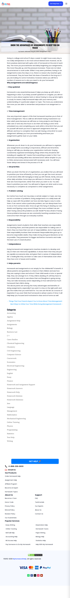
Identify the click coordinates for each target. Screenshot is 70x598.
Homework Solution (14, 396)
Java (8, 403)
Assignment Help (45, 51)
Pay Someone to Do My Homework (18, 544)
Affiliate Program (11, 484)
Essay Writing (10, 525)
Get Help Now (55, 4)
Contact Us (39, 514)
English (10, 373)
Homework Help (13, 392)
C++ (8, 336)
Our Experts (39, 506)
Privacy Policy (10, 506)
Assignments (12, 324)
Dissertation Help (42, 525)
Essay (9, 377)
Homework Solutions (15, 400)
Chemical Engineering (15, 343)
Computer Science (14, 354)
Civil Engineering (13, 351)
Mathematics (12, 415)
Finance (10, 381)
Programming (12, 430)
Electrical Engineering (15, 366)
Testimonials (39, 502)
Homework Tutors (42, 529)
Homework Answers (15, 388)
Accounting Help (11, 537)
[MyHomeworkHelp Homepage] (10, 3)
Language (10, 407)
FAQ (36, 498)
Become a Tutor (11, 498)
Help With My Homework (44, 544)
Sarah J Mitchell (25, 51)
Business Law (12, 332)
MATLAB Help (10, 533)
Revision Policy (10, 514)
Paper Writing (40, 533)
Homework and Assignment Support (21, 385)
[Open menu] (66, 4)
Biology (10, 328)
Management (12, 411)
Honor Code (9, 502)
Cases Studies (12, 339)
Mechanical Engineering (16, 418)
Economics (11, 362)
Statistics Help (41, 540)
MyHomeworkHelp (19, 559)
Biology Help (40, 537)
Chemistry (11, 347)
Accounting (11, 313)
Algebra (10, 317)
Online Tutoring (13, 422)
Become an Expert (11, 488)
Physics (10, 426)
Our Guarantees (11, 518)
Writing (10, 441)
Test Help (10, 437)
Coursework (11, 358)
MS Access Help (11, 540)
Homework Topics (11, 492)
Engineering (12, 369)
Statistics (10, 434)
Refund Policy (10, 510)
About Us (38, 510)
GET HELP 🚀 (35, 461)
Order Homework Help (13, 476)
